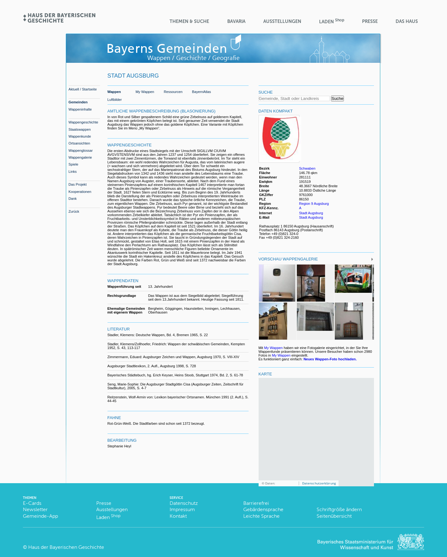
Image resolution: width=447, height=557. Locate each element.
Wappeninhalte (80, 109)
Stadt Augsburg (311, 213)
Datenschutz (184, 503)
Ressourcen (173, 92)
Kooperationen (80, 192)
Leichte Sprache (261, 516)
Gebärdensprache (263, 509)
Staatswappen (80, 129)
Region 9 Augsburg (314, 203)
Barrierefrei (256, 503)
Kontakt (178, 516)
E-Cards (32, 503)
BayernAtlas (201, 92)
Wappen (114, 92)
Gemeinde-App (40, 516)
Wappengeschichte (83, 122)
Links (73, 171)
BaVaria (236, 21)
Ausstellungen (282, 21)
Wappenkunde (80, 136)
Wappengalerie (80, 157)
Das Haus (407, 21)
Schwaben (307, 168)
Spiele (73, 164)
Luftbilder (115, 99)
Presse (370, 21)
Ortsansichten (79, 143)
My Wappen (145, 92)
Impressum (182, 509)
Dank (73, 198)
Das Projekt (78, 184)
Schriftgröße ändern (339, 509)
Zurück (74, 211)
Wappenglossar (81, 150)
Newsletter (35, 509)
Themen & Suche (189, 21)
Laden (331, 21)
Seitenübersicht (334, 516)
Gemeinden (78, 102)
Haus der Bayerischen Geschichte (66, 547)
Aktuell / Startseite (83, 89)
